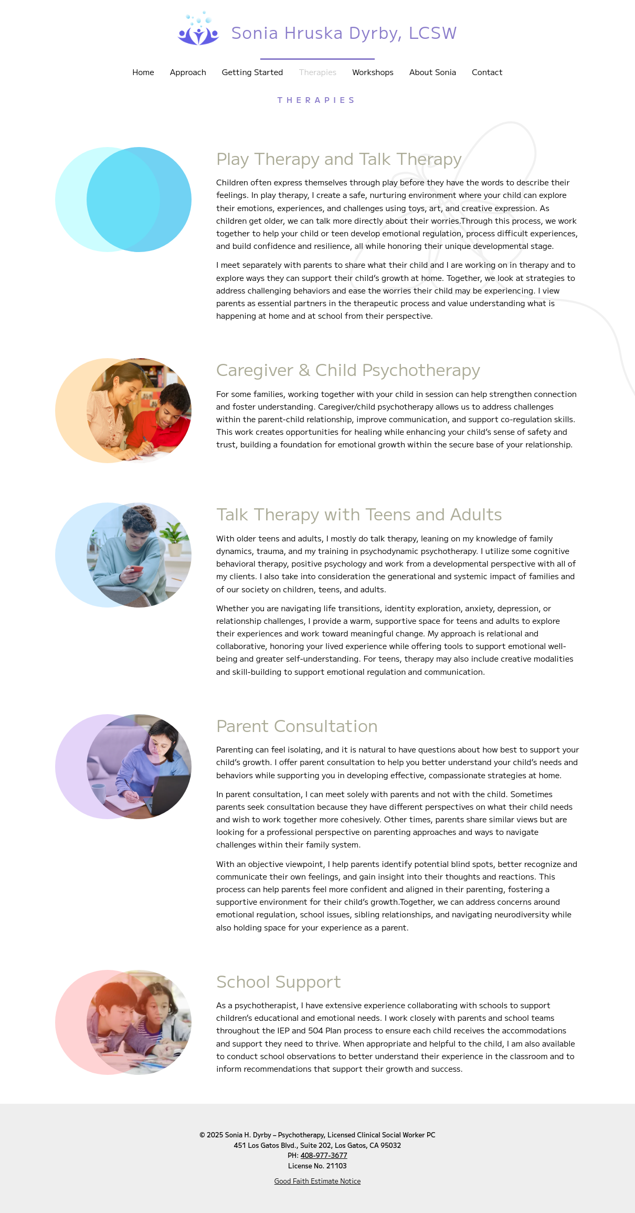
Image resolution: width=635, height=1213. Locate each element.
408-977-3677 (324, 1155)
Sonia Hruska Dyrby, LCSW (344, 32)
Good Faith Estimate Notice (317, 1181)
